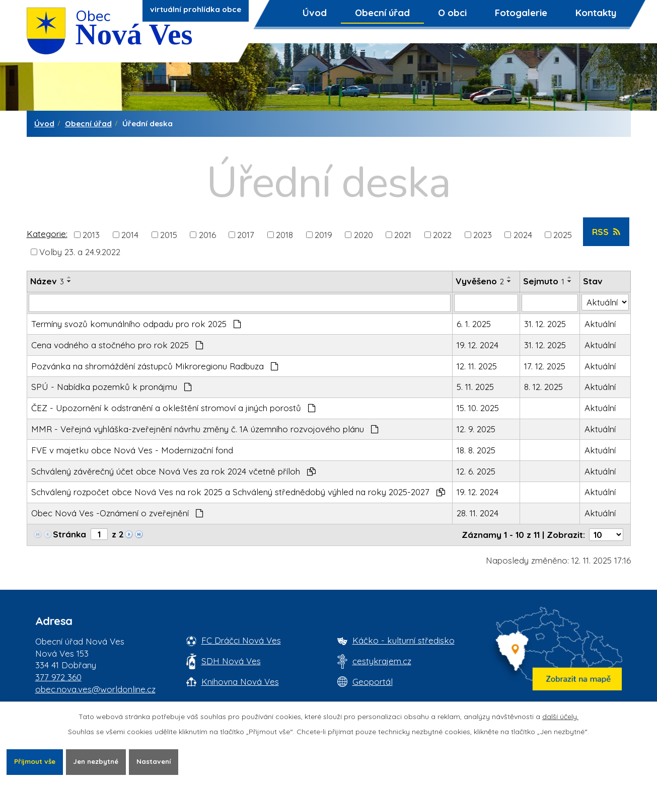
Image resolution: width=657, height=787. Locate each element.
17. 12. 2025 (544, 366)
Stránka (69, 534)
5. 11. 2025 (475, 386)
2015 (168, 234)
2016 (207, 234)
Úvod (315, 13)
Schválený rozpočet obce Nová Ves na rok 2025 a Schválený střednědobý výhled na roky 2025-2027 (238, 492)
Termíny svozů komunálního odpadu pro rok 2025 (136, 324)
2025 (562, 234)
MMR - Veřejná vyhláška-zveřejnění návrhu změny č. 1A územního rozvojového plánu (205, 429)
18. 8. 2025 (476, 450)
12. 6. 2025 (476, 471)
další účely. (560, 716)
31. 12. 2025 (545, 324)
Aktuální (600, 324)
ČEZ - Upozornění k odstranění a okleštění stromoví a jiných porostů (173, 408)
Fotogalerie (521, 13)
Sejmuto (543, 281)
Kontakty (595, 13)
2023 (482, 234)
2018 (284, 234)
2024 (523, 234)
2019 (323, 234)
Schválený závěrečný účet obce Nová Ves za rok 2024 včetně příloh (173, 471)
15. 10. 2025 (478, 408)
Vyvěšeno (480, 281)
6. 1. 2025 (474, 324)
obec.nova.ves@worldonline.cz (95, 689)
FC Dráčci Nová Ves (241, 640)
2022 (442, 234)
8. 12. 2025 (543, 386)
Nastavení (163, 761)
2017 (245, 234)
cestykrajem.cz (381, 661)
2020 (363, 234)
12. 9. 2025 (476, 429)
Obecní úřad (382, 13)
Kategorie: (47, 233)
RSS (606, 231)
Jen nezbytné (101, 761)
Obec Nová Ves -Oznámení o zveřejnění (117, 513)
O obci (452, 13)
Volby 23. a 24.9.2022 (79, 251)
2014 (129, 234)
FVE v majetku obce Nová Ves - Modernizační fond (132, 450)
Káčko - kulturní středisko (403, 640)
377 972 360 (58, 677)
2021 (402, 234)
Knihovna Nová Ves (240, 681)
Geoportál (372, 681)
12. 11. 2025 (477, 366)
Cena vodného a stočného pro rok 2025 (117, 345)
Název (47, 281)
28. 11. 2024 (477, 513)
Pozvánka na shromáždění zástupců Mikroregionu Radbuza (154, 366)
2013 (91, 234)
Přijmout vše (36, 761)
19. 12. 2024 (477, 345)
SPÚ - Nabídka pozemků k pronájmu (111, 386)
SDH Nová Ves (231, 661)
